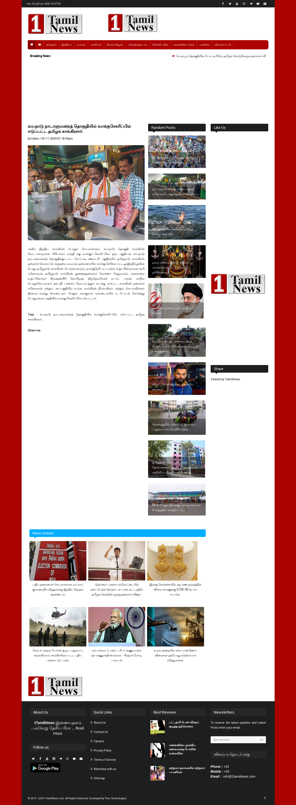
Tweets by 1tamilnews (225, 379)
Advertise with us (103, 769)
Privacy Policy (100, 750)
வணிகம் (205, 44)
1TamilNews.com (54, 798)
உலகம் (81, 44)
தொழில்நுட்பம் (137, 44)
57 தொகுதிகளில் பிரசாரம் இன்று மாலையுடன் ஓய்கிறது (173, 160)
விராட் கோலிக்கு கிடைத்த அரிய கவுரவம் (173, 387)
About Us (98, 722)
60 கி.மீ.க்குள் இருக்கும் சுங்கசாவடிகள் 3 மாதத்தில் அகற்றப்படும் (176, 507)
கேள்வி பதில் (160, 44)
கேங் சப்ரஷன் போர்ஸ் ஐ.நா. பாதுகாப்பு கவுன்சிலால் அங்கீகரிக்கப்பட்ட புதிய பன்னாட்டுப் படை (58, 655)
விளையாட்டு (223, 44)
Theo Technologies (116, 798)
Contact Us (99, 732)
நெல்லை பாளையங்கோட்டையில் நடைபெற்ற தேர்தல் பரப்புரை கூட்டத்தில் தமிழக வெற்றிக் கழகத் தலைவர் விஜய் (117, 589)
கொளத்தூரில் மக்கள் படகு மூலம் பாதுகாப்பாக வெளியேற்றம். (173, 427)
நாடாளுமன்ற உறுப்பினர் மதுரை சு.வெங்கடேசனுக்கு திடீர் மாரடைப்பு (175, 191)
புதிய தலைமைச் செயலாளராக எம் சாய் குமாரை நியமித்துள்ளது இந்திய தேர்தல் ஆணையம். (58, 589)
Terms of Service (103, 759)
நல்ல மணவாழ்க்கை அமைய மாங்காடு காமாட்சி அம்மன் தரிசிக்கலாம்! (171, 267)
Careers (97, 741)
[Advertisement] (148, 92)
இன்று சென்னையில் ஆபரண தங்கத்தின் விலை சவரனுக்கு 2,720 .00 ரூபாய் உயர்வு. (175, 589)
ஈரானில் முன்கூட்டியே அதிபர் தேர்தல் (172, 310)
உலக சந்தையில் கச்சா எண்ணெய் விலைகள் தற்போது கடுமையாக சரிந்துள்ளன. (175, 655)
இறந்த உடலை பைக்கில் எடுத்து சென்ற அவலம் (172, 232)
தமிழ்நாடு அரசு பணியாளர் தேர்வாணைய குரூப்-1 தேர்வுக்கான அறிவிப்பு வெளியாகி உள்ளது (175, 467)
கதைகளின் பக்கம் (183, 44)
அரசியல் (96, 44)
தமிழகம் (51, 44)
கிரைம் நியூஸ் (115, 44)
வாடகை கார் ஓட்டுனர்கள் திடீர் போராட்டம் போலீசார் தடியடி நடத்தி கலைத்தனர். (175, 346)
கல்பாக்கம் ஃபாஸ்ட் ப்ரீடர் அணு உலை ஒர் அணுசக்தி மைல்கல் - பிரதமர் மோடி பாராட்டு (116, 655)
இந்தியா (67, 44)
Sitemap (97, 778)
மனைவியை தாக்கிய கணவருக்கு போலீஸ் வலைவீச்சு (182, 749)
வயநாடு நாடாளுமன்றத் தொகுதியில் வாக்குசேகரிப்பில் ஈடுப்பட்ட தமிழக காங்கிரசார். (79, 129)
